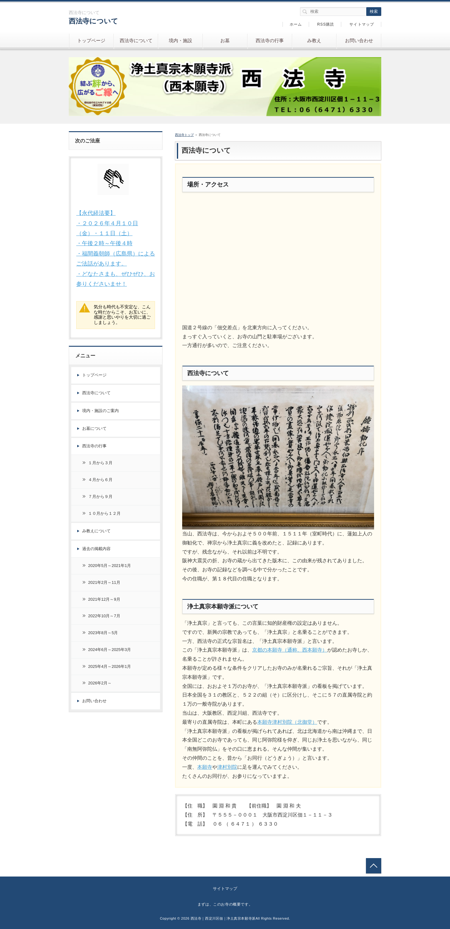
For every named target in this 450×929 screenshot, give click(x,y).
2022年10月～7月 (104, 616)
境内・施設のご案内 (100, 410)
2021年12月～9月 (104, 599)
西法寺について (93, 21)
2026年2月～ (100, 683)
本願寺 (204, 767)
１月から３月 (100, 462)
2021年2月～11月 (104, 582)
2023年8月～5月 (103, 632)
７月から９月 (100, 496)
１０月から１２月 (104, 513)
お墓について (94, 428)
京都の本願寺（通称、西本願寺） (289, 650)
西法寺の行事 (270, 40)
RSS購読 (325, 24)
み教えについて (96, 531)
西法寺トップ (184, 135)
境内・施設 (180, 40)
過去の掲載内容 (96, 548)
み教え (314, 40)
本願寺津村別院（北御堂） (287, 722)
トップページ (91, 40)
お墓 (225, 40)
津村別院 (227, 767)
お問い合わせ (359, 40)
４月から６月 (100, 479)
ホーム (296, 24)
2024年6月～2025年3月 (109, 649)
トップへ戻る (373, 865)
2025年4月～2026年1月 (109, 666)
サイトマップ (361, 24)
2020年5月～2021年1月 (109, 565)
